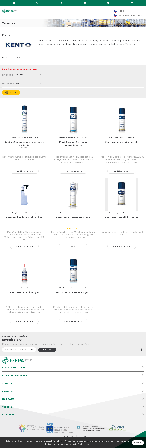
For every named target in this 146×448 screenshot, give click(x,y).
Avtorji (82, 436)
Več (73, 246)
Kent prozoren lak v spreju (122, 142)
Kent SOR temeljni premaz (121, 217)
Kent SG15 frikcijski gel (24, 292)
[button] (27, 75)
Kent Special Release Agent (73, 292)
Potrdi (138, 443)
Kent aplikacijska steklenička (24, 217)
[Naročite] (19, 349)
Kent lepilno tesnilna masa (73, 217)
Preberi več (83, 444)
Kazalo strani (68, 436)
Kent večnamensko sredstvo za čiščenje (24, 143)
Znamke (12, 58)
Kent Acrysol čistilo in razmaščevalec (73, 143)
